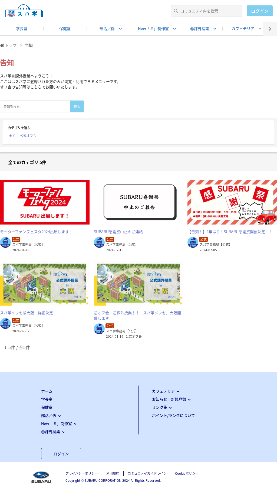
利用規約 (112, 473)
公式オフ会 (28, 135)
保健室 (65, 28)
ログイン (259, 11)
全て (12, 135)
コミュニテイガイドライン (147, 473)
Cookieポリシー (187, 473)
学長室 (21, 28)
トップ (11, 45)
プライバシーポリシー (81, 473)
